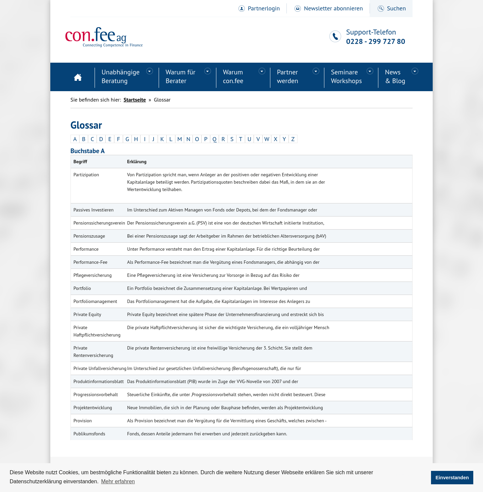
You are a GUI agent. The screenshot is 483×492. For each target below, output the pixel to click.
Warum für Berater (181, 76)
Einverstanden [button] (452, 477)
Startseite (78, 78)
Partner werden (287, 76)
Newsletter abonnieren (333, 8)
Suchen (396, 8)
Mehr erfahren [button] (118, 481)
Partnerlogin (264, 8)
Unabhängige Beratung (121, 76)
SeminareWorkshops (346, 76)
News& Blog (395, 76)
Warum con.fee (233, 76)
